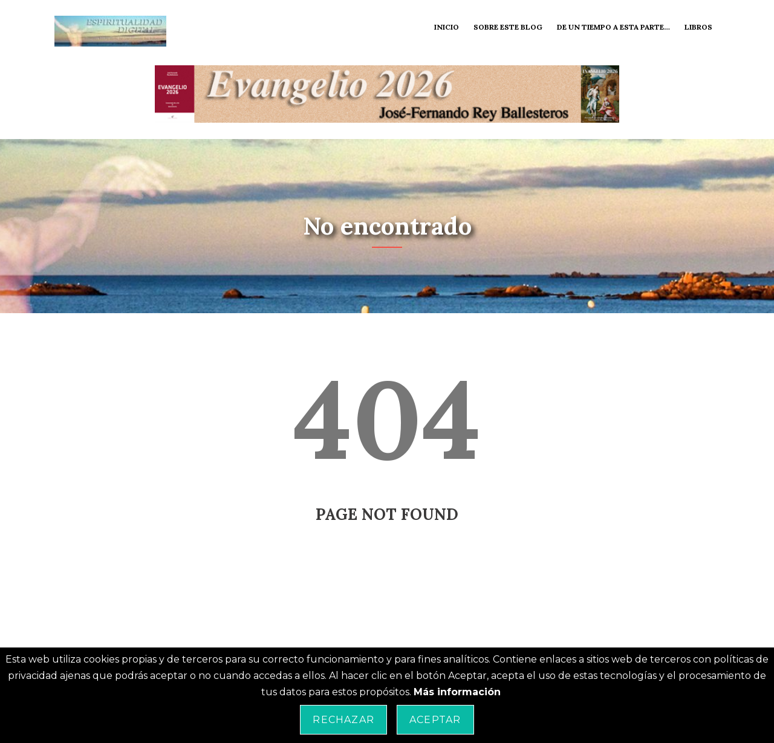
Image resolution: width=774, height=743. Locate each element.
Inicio (446, 26)
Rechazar (343, 719)
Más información (457, 692)
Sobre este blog (507, 26)
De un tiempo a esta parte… (613, 26)
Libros (698, 26)
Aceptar (435, 719)
